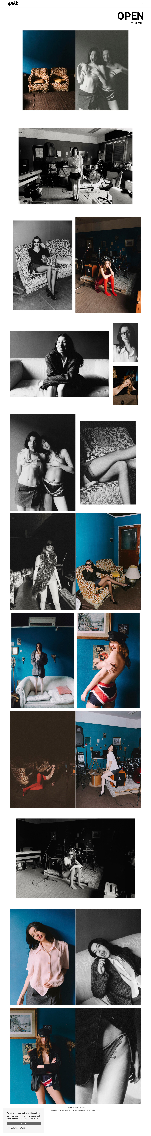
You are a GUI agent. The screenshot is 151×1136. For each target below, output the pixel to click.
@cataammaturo (94, 1110)
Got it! (23, 1124)
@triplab (82, 1107)
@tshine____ (68, 1110)
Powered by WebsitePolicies (16, 1128)
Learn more (33, 1119)
